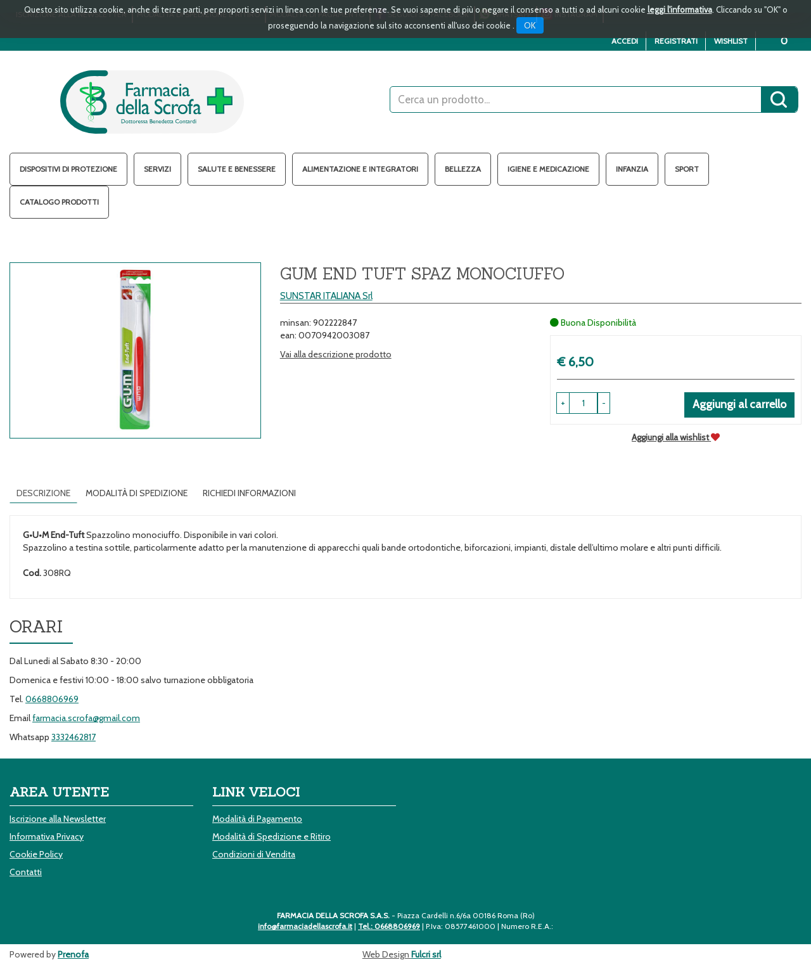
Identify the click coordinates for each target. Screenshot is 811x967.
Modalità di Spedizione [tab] (137, 493)
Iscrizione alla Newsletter (58, 818)
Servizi (157, 169)
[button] (603, 403)
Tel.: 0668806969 (389, 926)
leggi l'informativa (680, 9)
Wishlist (731, 41)
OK (530, 25)
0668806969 (52, 699)
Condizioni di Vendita (253, 854)
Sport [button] (687, 169)
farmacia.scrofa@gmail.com (86, 718)
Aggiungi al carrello (739, 404)
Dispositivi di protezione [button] (68, 169)
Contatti (26, 872)
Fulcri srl (426, 954)
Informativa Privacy (47, 836)
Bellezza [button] (463, 169)
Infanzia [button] (632, 169)
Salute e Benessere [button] (237, 169)
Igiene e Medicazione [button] (548, 169)
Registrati (676, 41)
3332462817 (73, 737)
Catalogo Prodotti (59, 202)
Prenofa (73, 954)
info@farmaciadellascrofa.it (305, 926)
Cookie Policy (36, 854)
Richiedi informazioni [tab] (249, 493)
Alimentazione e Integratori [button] (360, 169)
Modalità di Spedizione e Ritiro (271, 836)
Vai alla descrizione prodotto (336, 354)
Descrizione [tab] (43, 493)
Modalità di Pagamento (257, 818)
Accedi (624, 41)
